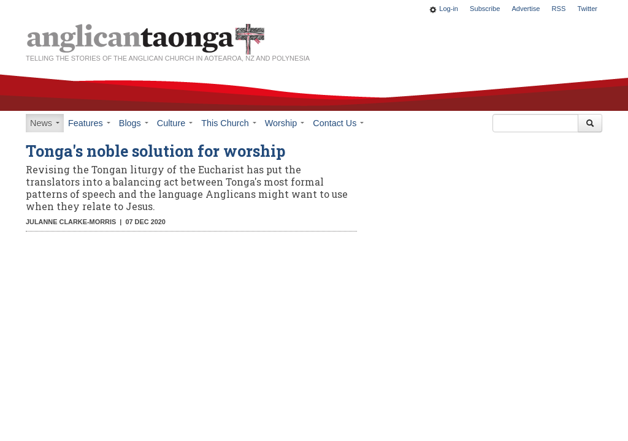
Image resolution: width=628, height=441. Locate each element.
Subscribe (485, 8)
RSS (559, 8)
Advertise (525, 8)
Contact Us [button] (338, 123)
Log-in (448, 8)
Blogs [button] (133, 123)
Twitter (587, 8)
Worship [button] (285, 123)
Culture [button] (175, 123)
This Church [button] (228, 123)
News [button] (44, 123)
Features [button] (89, 123)
